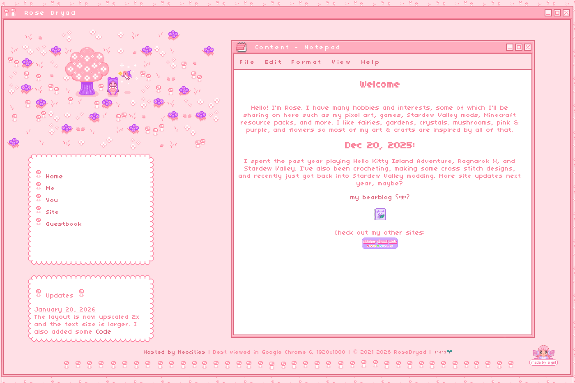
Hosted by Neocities (175, 352)
